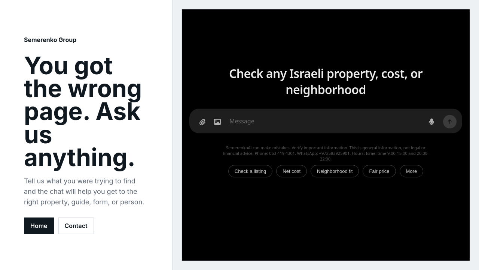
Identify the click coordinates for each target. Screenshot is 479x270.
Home (39, 226)
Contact (76, 226)
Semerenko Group (50, 40)
